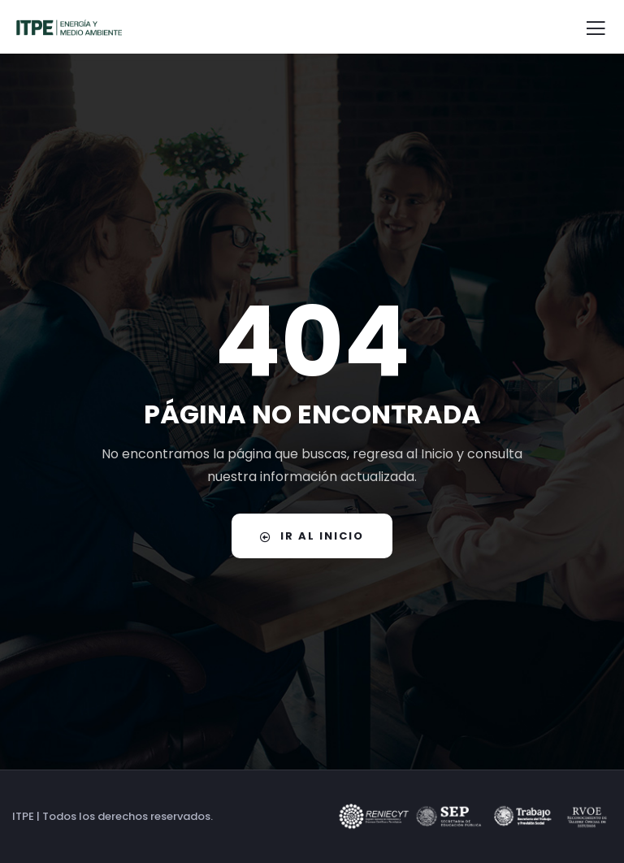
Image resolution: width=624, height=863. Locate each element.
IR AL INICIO (312, 536)
